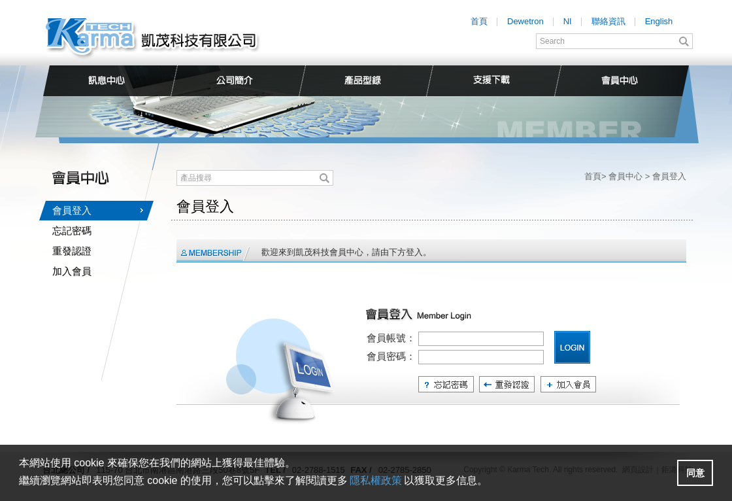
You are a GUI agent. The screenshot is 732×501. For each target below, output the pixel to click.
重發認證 (72, 250)
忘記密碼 (72, 230)
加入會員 (72, 271)
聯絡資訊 (608, 21)
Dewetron (525, 21)
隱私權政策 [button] (376, 480)
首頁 (479, 21)
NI (567, 21)
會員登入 (72, 210)
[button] (695, 473)
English (659, 21)
